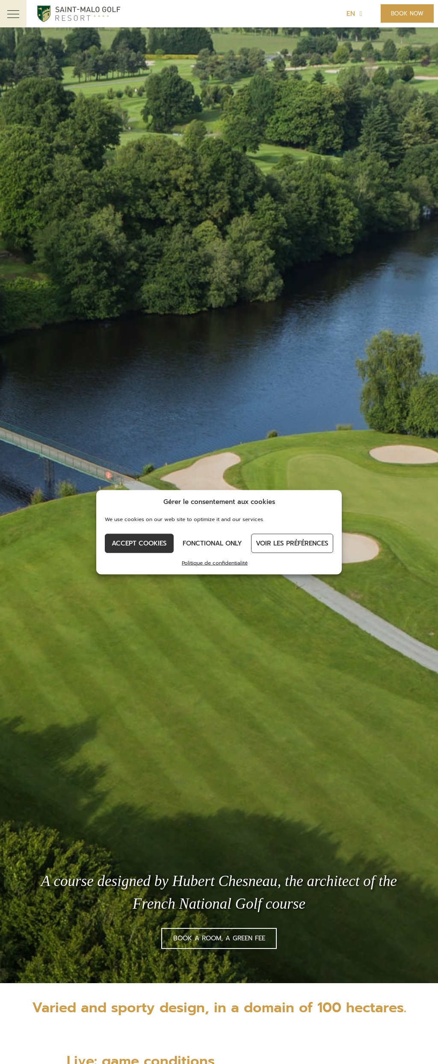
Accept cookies (139, 543)
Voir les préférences (292, 543)
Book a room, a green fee (219, 938)
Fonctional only (212, 543)
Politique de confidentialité (215, 562)
